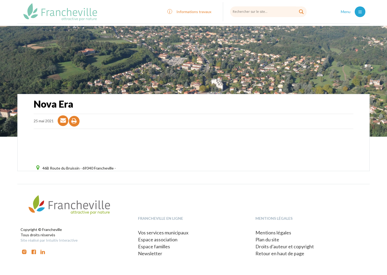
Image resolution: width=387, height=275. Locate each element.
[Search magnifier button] (301, 11)
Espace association (157, 239)
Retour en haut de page (279, 253)
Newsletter (150, 253)
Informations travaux (193, 11)
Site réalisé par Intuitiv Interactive (49, 240)
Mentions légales (273, 232)
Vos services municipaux (163, 232)
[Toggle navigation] (360, 11)
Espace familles (154, 246)
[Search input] (268, 11)
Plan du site (267, 239)
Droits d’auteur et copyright (284, 246)
